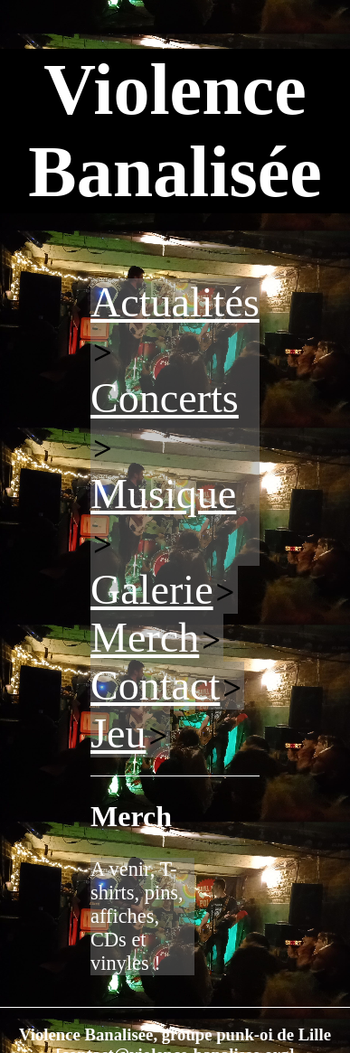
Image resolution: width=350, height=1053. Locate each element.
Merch (144, 638)
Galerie (151, 590)
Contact (155, 686)
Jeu (118, 733)
